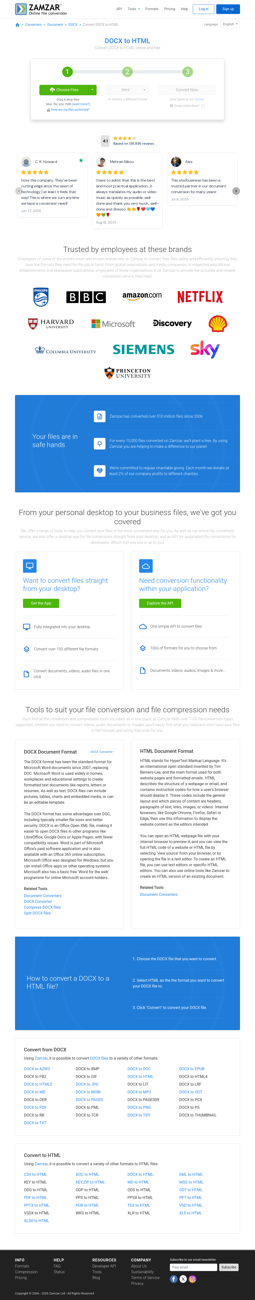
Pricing (169, 9)
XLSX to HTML (36, 1220)
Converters (33, 25)
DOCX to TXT (35, 1123)
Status (59, 1272)
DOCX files (99, 1058)
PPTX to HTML (36, 1205)
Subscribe (228, 1267)
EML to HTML (191, 1174)
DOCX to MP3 (139, 1092)
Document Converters (42, 895)
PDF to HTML (35, 1197)
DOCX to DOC (139, 1069)
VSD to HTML (190, 1205)
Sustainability (142, 1272)
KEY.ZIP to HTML (90, 1182)
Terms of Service (145, 1277)
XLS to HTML (190, 1213)
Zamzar (41, 1058)
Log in (203, 9)
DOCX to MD (34, 1092)
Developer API (104, 1266)
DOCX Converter (101, 752)
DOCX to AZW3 (37, 1069)
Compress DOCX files (42, 907)
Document (55, 25)
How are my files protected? (70, 109)
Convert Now (187, 90)
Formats (152, 9)
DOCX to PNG (139, 1107)
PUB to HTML (87, 1205)
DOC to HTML (87, 1174)
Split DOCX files (37, 913)
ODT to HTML (190, 1190)
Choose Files (64, 90)
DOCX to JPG (87, 1084)
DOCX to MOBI (88, 1092)
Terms (199, 99)
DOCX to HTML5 (38, 1084)
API (119, 9)
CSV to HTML (35, 1174)
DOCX (72, 25)
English (229, 24)
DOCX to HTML (140, 1076)
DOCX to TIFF (139, 1115)
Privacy (137, 1283)
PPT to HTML (190, 1197)
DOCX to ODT (190, 1092)
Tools (132, 9)
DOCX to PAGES (89, 1099)
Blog (96, 1277)
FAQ (57, 1266)
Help (184, 9)
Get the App (41, 603)
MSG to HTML (191, 1182)
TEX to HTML (139, 1205)
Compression (26, 1272)
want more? (81, 104)
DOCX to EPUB (191, 1069)
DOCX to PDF (35, 1107)
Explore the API (160, 603)
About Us (139, 1266)
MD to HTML (138, 1182)
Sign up (228, 9)
